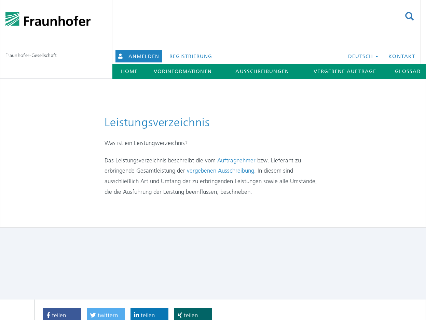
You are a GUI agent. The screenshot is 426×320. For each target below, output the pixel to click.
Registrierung (190, 56)
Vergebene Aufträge (345, 71)
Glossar (408, 71)
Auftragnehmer (237, 160)
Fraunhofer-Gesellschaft (31, 55)
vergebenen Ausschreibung (220, 170)
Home (129, 71)
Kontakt (401, 56)
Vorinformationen (182, 71)
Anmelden (144, 56)
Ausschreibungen (262, 71)
